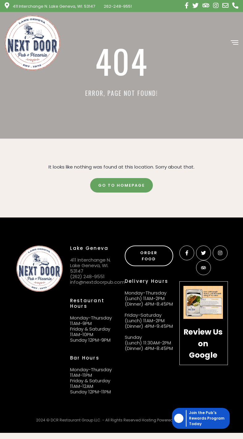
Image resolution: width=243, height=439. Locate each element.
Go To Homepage (121, 185)
